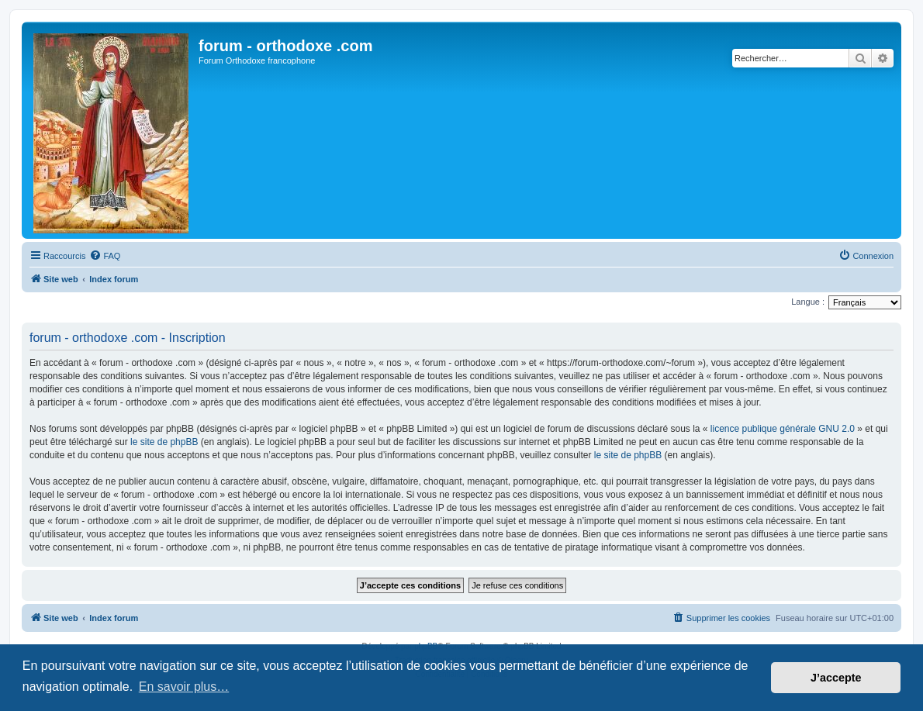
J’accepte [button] (836, 677)
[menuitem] (104, 256)
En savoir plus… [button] (184, 686)
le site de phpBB (164, 442)
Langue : (807, 301)
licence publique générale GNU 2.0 (782, 428)
